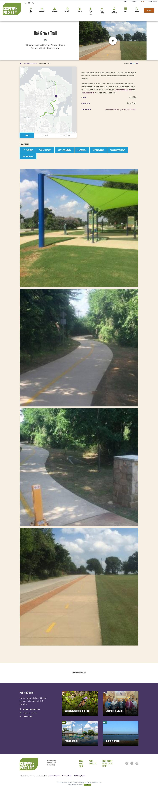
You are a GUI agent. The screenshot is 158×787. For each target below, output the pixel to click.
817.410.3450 (52, 765)
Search (137, 9)
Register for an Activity (28, 713)
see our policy (80, 784)
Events (80, 9)
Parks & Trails (90, 11)
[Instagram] (25, 3)
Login (150, 2)
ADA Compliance (80, 776)
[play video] (113, 40)
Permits (134, 2)
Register (149, 10)
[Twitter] (33, 3)
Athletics (67, 9)
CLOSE (87, 784)
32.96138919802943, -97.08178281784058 (120, 109)
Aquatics (41, 9)
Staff (81, 766)
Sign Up (155, 2)
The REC (31, 10)
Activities (54, 9)
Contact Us (92, 763)
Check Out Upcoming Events (30, 709)
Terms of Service (54, 776)
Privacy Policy (67, 776)
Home (81, 761)
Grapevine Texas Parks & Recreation (36, 776)
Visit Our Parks (26, 716)
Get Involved (114, 10)
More (125, 9)
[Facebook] (29, 3)
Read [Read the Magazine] (142, 2)
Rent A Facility (102, 10)
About (125, 2)
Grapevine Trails (30, 64)
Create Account (107, 761)
